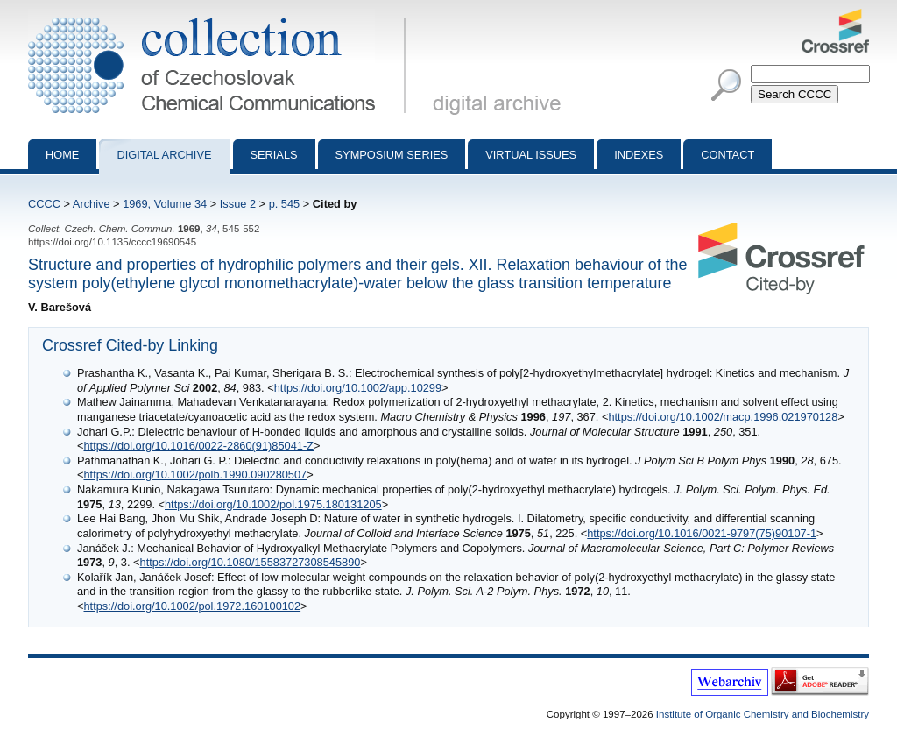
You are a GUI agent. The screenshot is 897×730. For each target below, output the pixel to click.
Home (62, 154)
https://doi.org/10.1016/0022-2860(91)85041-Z (198, 445)
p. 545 (284, 203)
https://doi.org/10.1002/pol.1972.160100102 (191, 606)
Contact (727, 154)
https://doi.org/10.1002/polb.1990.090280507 (195, 474)
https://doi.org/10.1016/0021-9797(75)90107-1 (701, 533)
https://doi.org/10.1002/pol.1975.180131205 (273, 504)
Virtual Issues (530, 154)
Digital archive (164, 154)
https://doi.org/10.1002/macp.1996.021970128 (722, 416)
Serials (274, 154)
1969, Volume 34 (165, 203)
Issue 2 (238, 203)
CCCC (44, 203)
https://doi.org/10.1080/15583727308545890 (250, 562)
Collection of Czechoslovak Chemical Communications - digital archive (220, 16)
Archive (91, 203)
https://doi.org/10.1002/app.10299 (357, 387)
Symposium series (391, 154)
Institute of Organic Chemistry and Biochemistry (762, 714)
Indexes (638, 154)
